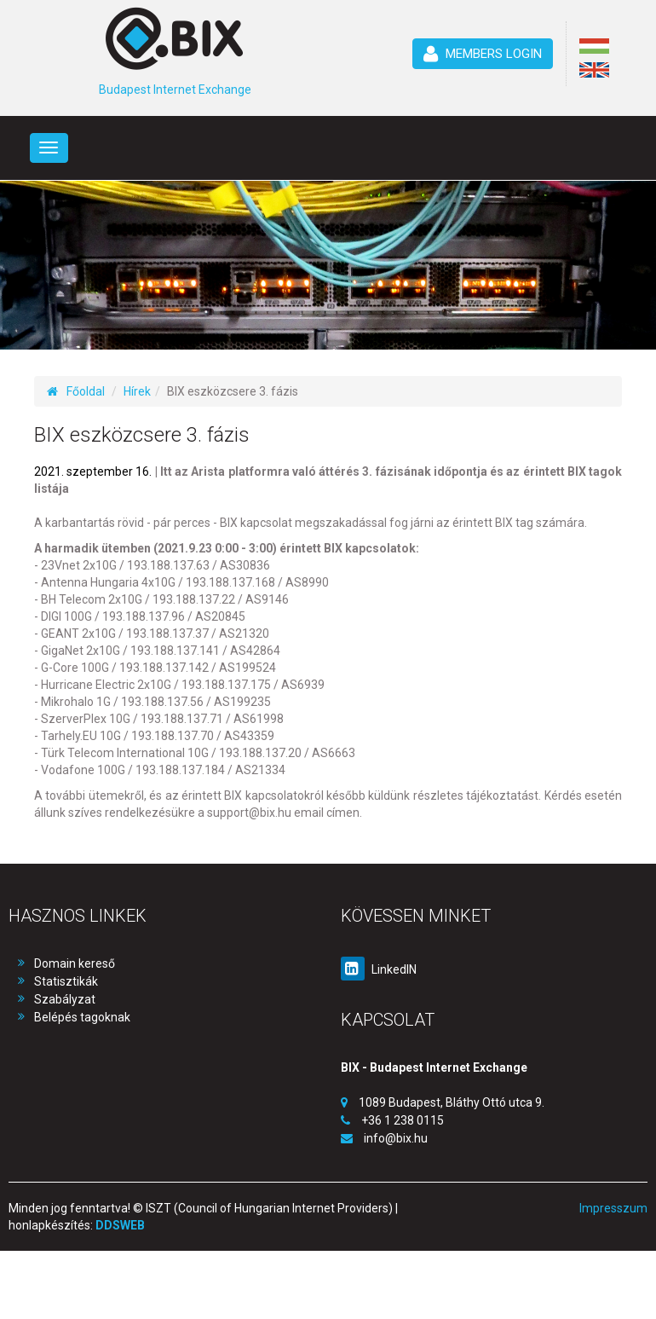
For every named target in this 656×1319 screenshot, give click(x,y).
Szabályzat (64, 999)
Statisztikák (66, 981)
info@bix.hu (396, 1138)
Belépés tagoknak (82, 1017)
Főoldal (76, 391)
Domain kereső (74, 963)
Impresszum (613, 1208)
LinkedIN (379, 969)
